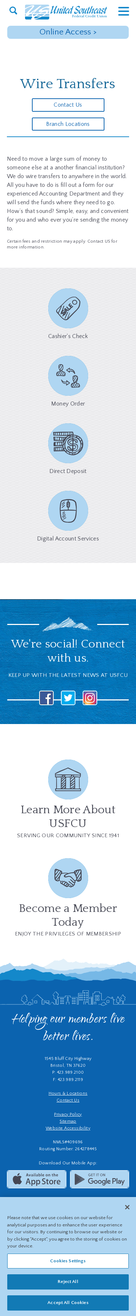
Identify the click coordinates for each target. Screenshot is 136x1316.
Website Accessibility (68, 1128)
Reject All (68, 1284)
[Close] (127, 1210)
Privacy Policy (68, 1114)
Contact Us (68, 105)
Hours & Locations (68, 1093)
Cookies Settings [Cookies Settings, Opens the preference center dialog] (68, 1263)
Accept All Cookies (68, 1305)
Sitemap (67, 1121)
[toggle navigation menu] (118, 11)
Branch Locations (68, 124)
